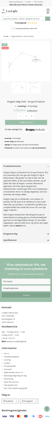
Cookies (6, 363)
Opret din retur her (10, 382)
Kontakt (28, 2)
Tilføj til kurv (26, 122)
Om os (5, 353)
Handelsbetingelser (10, 356)
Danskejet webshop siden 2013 (26, 28)
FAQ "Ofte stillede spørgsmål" (15, 388)
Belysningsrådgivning (16, 2)
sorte (18, 225)
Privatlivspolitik (9, 366)
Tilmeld (26, 295)
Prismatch (7, 369)
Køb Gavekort (38, 2)
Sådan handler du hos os (12, 372)
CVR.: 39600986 (8, 316)
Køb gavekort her (10, 385)
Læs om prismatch (39, 148)
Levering (6, 360)
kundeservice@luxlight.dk (16, 341)
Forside (6, 36)
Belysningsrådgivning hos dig (14, 375)
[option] (18, 88)
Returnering (7, 379)
